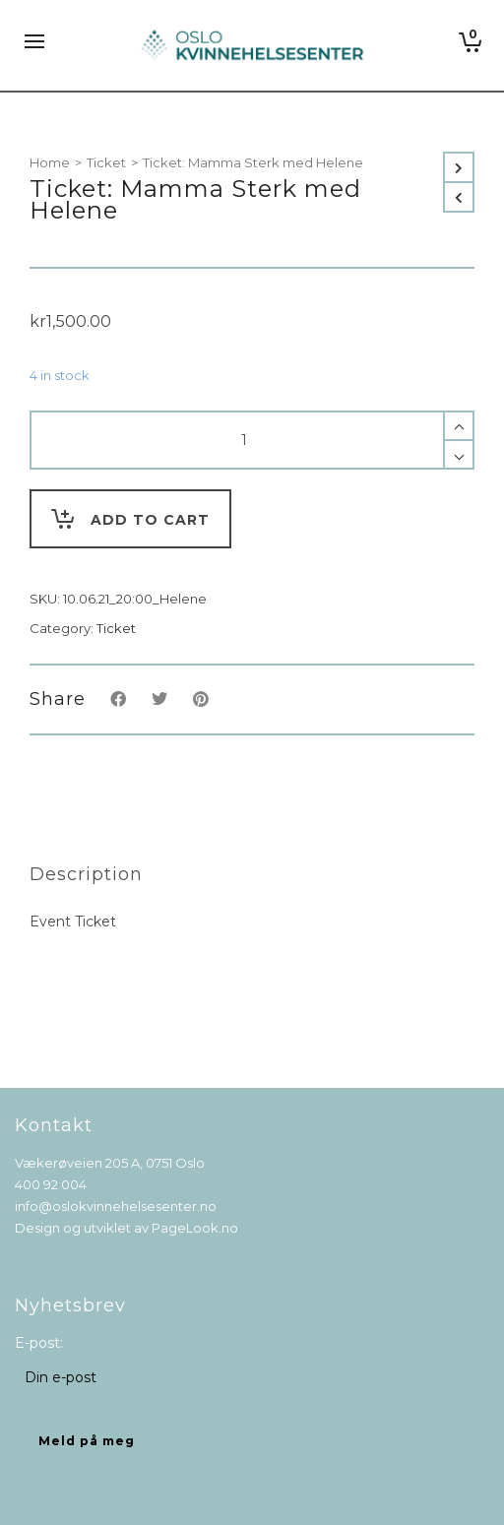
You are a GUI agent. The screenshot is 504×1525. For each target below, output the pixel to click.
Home (50, 162)
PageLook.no (195, 1228)
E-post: (39, 1343)
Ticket (106, 162)
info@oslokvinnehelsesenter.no (116, 1206)
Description (86, 874)
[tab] (86, 874)
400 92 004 (51, 1184)
